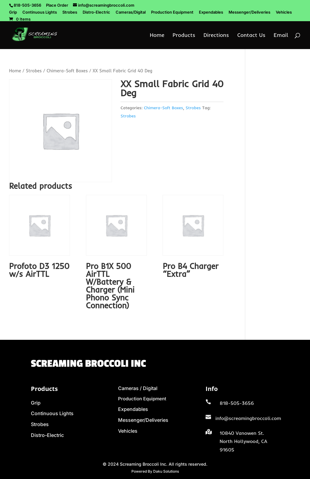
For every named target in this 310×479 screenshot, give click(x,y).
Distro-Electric (96, 12)
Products (184, 35)
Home (157, 35)
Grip (13, 12)
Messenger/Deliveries (249, 12)
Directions (216, 35)
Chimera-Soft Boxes (67, 71)
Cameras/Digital (131, 12)
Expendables (211, 12)
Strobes (69, 12)
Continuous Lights (39, 12)
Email (281, 35)
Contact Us (251, 35)
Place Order (57, 5)
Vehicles (284, 12)
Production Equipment (172, 12)
